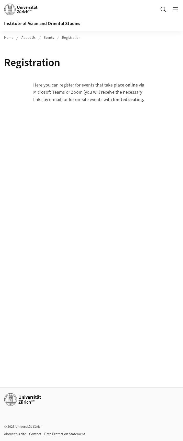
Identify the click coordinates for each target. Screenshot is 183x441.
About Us (28, 37)
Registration (71, 37)
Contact (35, 434)
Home (8, 37)
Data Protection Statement (64, 434)
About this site (15, 434)
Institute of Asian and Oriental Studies (42, 23)
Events (49, 37)
